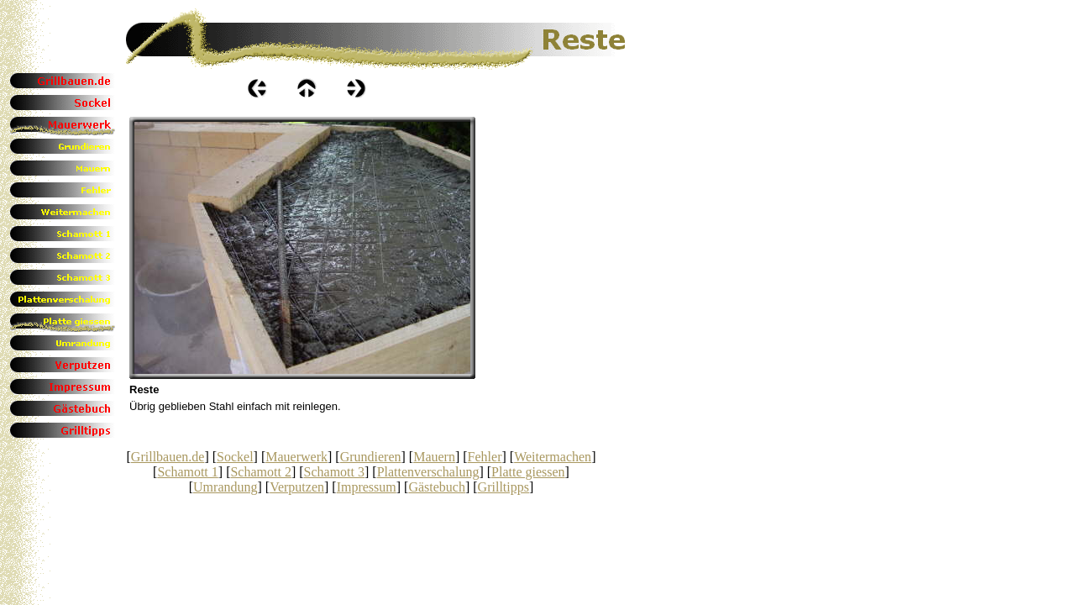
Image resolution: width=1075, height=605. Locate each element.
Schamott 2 (260, 472)
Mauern (434, 457)
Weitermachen (552, 457)
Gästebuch (436, 487)
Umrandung (225, 487)
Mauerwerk (296, 457)
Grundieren (370, 457)
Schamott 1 (187, 472)
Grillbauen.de (168, 457)
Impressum (366, 487)
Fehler (485, 457)
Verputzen (297, 487)
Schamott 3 (334, 472)
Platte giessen (528, 472)
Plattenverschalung (428, 472)
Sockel (235, 457)
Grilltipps (503, 487)
